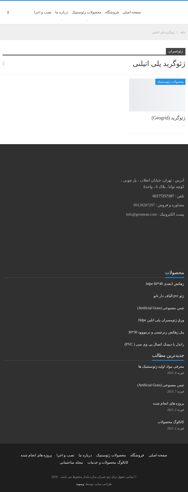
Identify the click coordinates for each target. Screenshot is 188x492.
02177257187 (163, 196)
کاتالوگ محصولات (171, 422)
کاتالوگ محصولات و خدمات (107, 462)
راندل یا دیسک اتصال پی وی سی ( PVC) (154, 344)
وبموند (80, 484)
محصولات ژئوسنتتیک (170, 82)
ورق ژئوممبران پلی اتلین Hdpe (161, 320)
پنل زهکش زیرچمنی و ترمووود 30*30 (156, 332)
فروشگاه (112, 12)
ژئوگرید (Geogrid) (168, 117)
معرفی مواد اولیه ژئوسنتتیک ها (161, 366)
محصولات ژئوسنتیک (87, 12)
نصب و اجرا (43, 12)
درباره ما (61, 12)
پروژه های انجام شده (168, 403)
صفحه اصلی (131, 12)
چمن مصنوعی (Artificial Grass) (160, 308)
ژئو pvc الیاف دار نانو (169, 296)
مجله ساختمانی (71, 462)
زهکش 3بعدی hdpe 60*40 (165, 284)
